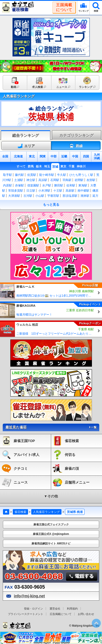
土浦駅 (18, 180)
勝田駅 (58, 185)
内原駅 (7, 185)
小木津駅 (44, 190)
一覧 (92, 427)
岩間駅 (79, 180)
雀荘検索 (20, 511)
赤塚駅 (19, 185)
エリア (26, 146)
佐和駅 (70, 185)
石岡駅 (54, 180)
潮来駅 (85, 195)
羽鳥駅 (67, 180)
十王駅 (57, 190)
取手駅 (7, 174)
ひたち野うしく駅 (81, 174)
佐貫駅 (31, 174)
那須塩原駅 (70, 195)
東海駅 (82, 185)
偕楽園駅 (33, 185)
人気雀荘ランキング (46, 511)
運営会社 (55, 608)
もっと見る (51, 205)
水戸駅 (46, 185)
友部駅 (90, 180)
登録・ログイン (33, 608)
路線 (76, 146)
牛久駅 (61, 174)
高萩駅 (70, 190)
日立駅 (30, 190)
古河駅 (27, 195)
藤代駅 (19, 174)
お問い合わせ (86, 614)
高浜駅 (42, 180)
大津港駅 (14, 195)
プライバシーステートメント (25, 614)
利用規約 (72, 608)
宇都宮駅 (53, 195)
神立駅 (30, 180)
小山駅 (39, 195)
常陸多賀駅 (15, 190)
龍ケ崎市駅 (46, 174)
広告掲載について (61, 614)
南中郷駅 (83, 190)
